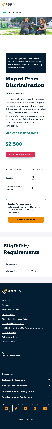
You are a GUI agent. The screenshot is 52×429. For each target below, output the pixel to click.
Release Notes (8, 342)
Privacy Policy (8, 314)
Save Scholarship (20, 154)
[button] (11, 154)
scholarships (14, 64)
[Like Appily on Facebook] (25, 408)
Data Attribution (9, 332)
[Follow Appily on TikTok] (35, 408)
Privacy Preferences (11, 356)
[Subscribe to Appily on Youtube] (45, 408)
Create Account (26, 219)
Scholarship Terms (10, 337)
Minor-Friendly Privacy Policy (15, 319)
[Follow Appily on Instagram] (6, 408)
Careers (5, 305)
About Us (6, 301)
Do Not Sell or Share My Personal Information (22, 328)
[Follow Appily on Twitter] (15, 408)
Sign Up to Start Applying (22, 132)
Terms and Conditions (11, 310)
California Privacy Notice (13, 323)
